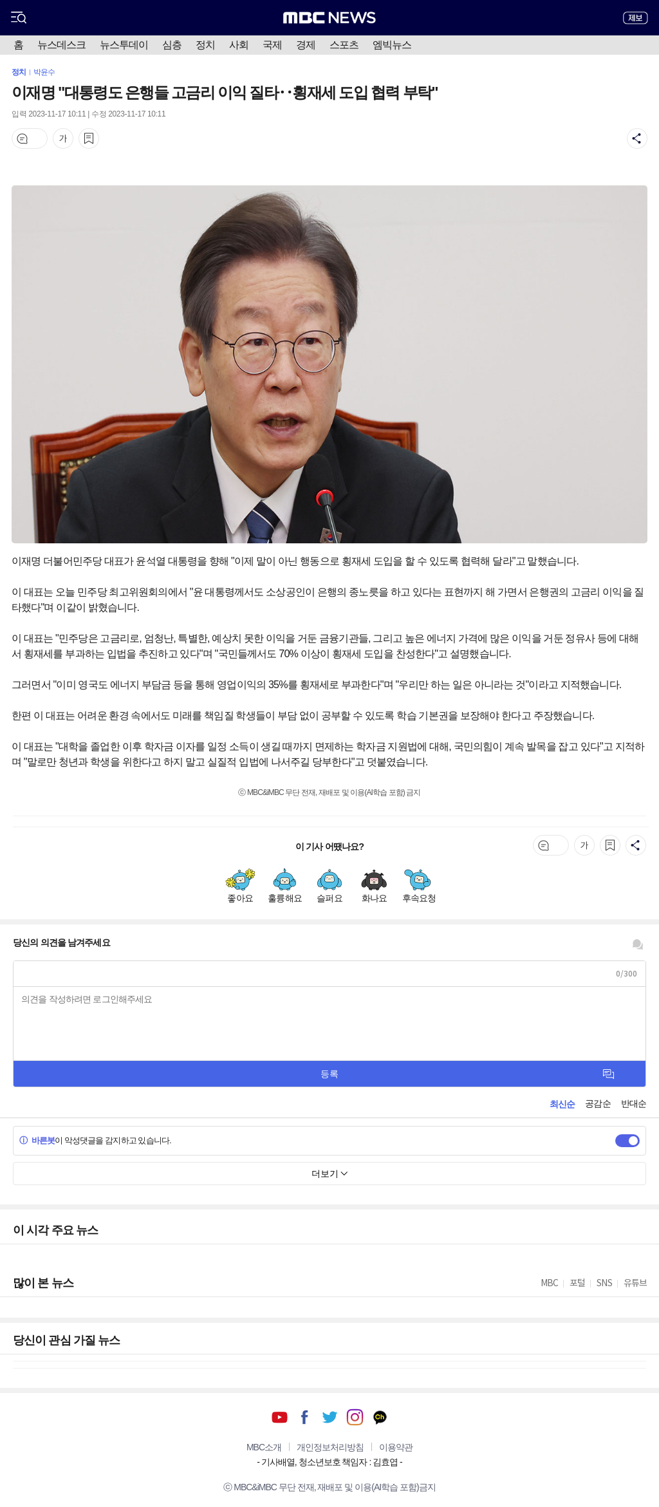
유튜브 (279, 1417)
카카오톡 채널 (380, 1417)
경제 (305, 44)
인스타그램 (355, 1417)
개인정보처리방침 (330, 1447)
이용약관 (396, 1447)
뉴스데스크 (61, 44)
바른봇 (37, 1140)
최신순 (562, 1104)
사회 (238, 44)
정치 (205, 44)
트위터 (330, 1417)
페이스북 (304, 1417)
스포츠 (344, 44)
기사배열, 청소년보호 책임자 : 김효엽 (329, 1462)
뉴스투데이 (124, 44)
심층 (171, 44)
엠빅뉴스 (392, 44)
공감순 (597, 1103)
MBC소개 (263, 1447)
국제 (272, 44)
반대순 (633, 1103)
